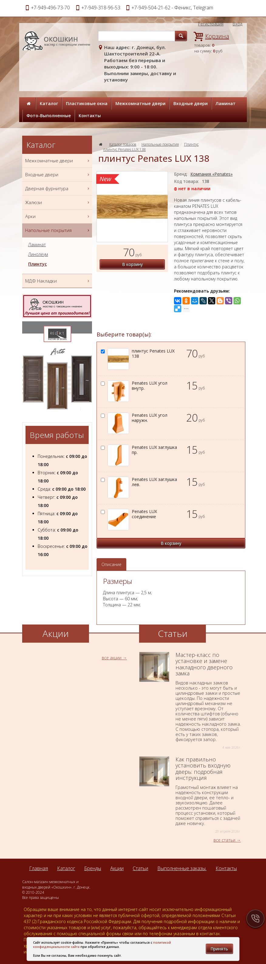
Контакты (90, 115)
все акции (111, 658)
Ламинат (226, 103)
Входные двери (190, 103)
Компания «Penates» (211, 174)
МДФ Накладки (57, 281)
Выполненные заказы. (181, 868)
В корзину (132, 264)
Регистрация (210, 24)
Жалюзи (57, 202)
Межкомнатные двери (140, 103)
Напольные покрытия (160, 144)
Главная (38, 868)
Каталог (49, 103)
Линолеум (38, 254)
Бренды (92, 868)
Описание (111, 564)
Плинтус (191, 144)
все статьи (224, 840)
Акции (117, 868)
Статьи (140, 868)
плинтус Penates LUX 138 (124, 149)
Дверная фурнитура (57, 188)
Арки (57, 216)
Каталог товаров (122, 144)
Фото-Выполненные (48, 115)
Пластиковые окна (86, 103)
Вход (237, 24)
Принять (219, 949)
